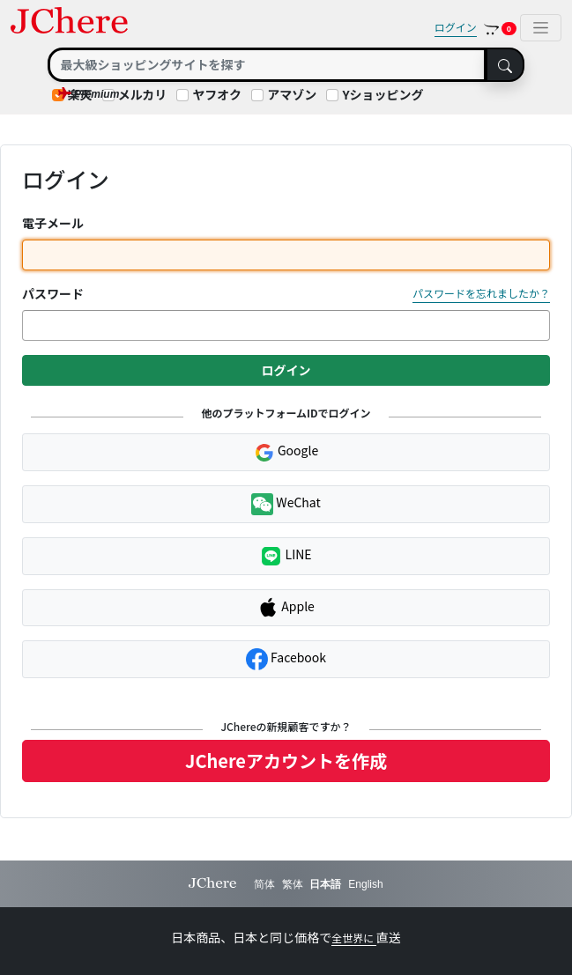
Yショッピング (382, 94)
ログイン (456, 26)
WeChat (286, 504)
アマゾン (291, 94)
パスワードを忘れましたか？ (481, 292)
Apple (286, 607)
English (365, 884)
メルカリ (142, 94)
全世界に (353, 937)
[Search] (267, 65)
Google (286, 451)
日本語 (325, 884)
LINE (285, 556)
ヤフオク (216, 94)
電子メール (53, 223)
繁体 (292, 884)
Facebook (286, 659)
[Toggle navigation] (540, 27)
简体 (264, 884)
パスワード (53, 293)
